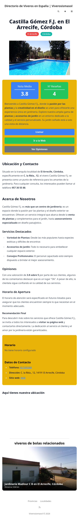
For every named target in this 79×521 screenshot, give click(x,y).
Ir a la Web (39, 140)
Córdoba (46, 34)
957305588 (26, 367)
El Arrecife (32, 34)
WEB (23, 377)
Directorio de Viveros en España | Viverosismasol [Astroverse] (38, 6)
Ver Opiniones (40, 149)
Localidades (45, 501)
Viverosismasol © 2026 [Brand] (39, 513)
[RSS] (39, 507)
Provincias (32, 501)
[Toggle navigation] (71, 11)
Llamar (40, 132)
